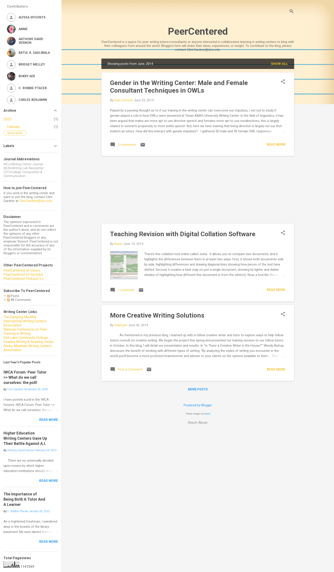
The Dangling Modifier (20, 317)
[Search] (291, 11)
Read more (276, 144)
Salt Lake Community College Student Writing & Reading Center (28, 340)
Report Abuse (198, 422)
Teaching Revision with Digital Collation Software (182, 234)
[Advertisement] (197, 189)
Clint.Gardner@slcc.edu (35, 201)
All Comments (19, 300)
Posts (13, 296)
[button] (282, 82)
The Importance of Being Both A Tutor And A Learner (24, 499)
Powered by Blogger (198, 405)
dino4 (207, 413)
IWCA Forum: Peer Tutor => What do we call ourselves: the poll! (25, 377)
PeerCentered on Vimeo (21, 270)
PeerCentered (198, 31)
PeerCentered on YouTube (23, 274)
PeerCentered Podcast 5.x (23, 279)
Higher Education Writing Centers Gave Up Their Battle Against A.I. (25, 438)
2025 (7, 119)
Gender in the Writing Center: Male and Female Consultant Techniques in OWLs (179, 86)
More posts (198, 389)
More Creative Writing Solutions (157, 315)
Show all (279, 64)
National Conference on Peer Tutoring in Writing (25, 331)
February (13, 127)
